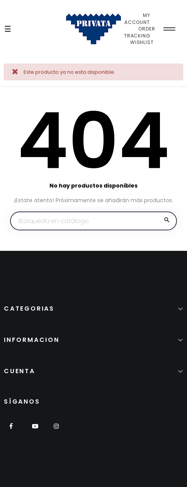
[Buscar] (93, 221)
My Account (137, 18)
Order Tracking (139, 32)
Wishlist (142, 42)
